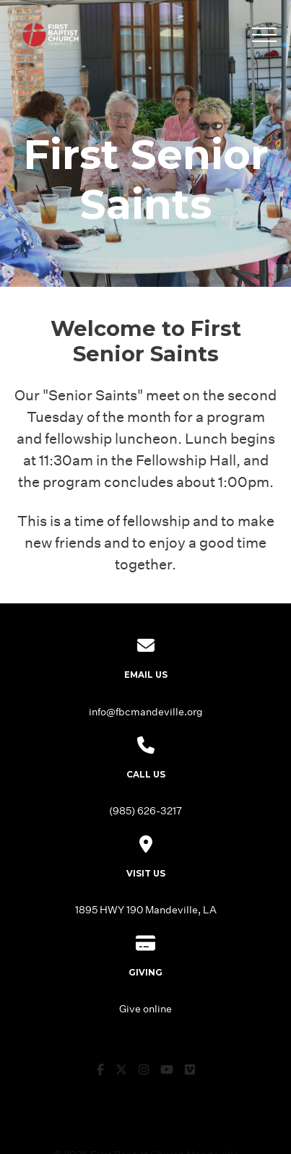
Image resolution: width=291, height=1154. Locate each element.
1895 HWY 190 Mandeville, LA (146, 909)
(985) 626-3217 (145, 810)
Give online (145, 1008)
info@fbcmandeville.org (146, 711)
